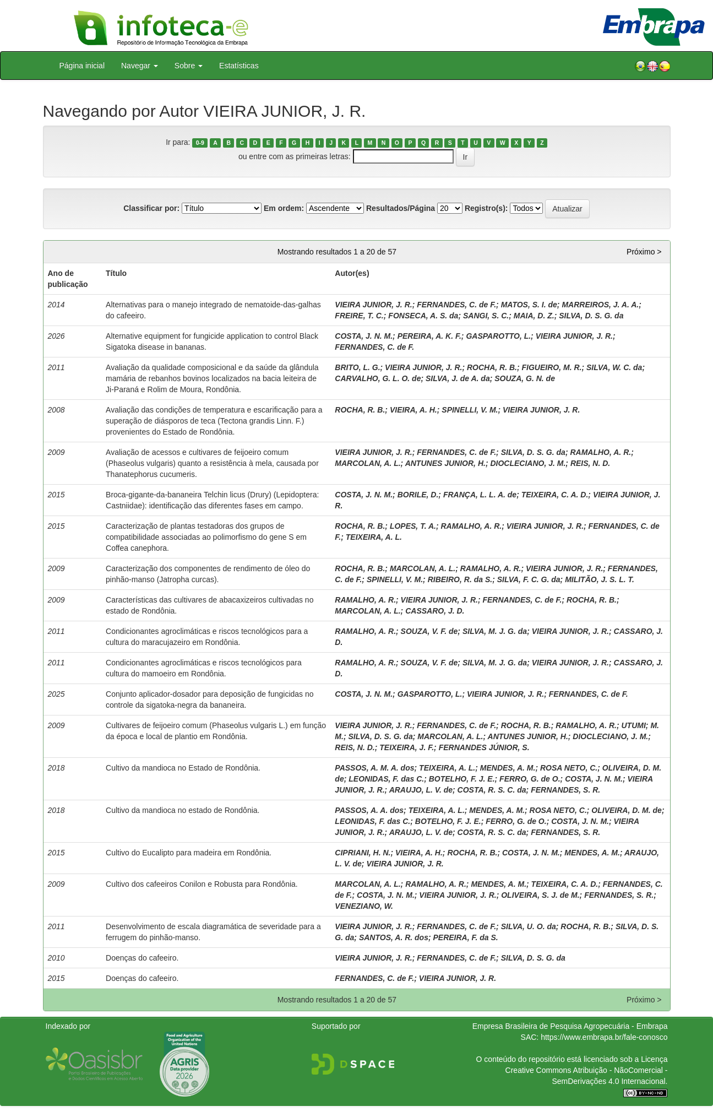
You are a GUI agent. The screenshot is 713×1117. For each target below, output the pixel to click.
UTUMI (634, 725)
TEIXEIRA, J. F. (406, 747)
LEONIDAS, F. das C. (386, 778)
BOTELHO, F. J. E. (462, 778)
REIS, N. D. (590, 463)
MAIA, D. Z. (534, 315)
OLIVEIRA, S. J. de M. (540, 895)
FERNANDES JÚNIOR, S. (484, 747)
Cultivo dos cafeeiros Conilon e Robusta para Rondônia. (202, 884)
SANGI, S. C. (486, 315)
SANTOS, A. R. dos (393, 937)
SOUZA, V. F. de (429, 631)
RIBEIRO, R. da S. (460, 579)
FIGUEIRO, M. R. (552, 367)
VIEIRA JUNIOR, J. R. (373, 304)
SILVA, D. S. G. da (591, 315)
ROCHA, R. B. (492, 367)
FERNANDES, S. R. (565, 789)
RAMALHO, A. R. (600, 452)
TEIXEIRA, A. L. (374, 537)
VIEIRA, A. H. (413, 409)
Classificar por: (151, 208)
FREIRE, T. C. (359, 315)
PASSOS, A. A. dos (369, 810)
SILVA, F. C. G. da (528, 579)
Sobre (189, 65)
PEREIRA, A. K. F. (429, 336)
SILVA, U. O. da (528, 926)
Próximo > (644, 251)
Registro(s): (486, 208)
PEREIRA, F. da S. (465, 937)
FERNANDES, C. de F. (456, 304)
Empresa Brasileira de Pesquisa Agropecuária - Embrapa (570, 1026)
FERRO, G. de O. (529, 778)
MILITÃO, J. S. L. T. (599, 579)
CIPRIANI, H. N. (362, 852)
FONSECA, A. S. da (423, 315)
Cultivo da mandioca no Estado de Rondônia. (183, 767)
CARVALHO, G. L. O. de (378, 378)
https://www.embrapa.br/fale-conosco (604, 1037)
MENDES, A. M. (508, 767)
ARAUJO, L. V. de (421, 789)
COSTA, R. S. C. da (492, 789)
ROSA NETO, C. (568, 767)
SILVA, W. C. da (614, 367)
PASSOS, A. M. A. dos (374, 767)
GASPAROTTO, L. (498, 336)
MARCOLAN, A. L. (367, 463)
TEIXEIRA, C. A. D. (555, 494)
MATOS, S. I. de (529, 304)
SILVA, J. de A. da (458, 378)
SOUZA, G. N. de (524, 378)
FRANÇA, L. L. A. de (479, 494)
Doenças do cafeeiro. (142, 957)
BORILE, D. (418, 494)
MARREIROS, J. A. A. (600, 304)
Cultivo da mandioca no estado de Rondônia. (182, 810)
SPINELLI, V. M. (470, 409)
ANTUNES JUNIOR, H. (445, 463)
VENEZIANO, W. (364, 906)
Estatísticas (239, 65)
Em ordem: (284, 208)
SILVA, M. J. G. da (494, 631)
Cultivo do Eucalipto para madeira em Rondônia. (188, 852)
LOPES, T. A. (413, 526)
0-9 (200, 142)
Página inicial (82, 65)
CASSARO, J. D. (434, 610)
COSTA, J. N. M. (364, 336)
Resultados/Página (400, 208)
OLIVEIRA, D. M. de (626, 810)
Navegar (139, 65)
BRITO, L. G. (357, 367)
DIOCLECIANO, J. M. (527, 463)
